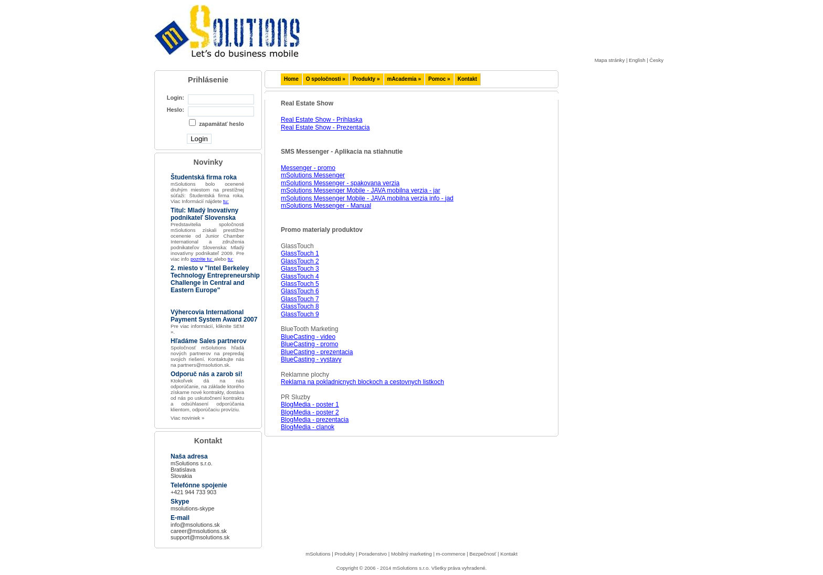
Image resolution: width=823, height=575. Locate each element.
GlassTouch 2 (300, 261)
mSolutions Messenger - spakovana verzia (340, 183)
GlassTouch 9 (300, 314)
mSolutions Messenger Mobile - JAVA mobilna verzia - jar (360, 190)
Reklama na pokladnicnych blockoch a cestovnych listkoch (362, 382)
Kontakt (467, 79)
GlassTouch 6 (300, 291)
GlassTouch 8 (300, 306)
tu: (226, 201)
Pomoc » (439, 79)
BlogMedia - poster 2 (310, 412)
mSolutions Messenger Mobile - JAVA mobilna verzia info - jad (367, 198)
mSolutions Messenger (313, 175)
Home (291, 79)
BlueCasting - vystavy (311, 359)
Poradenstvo (372, 554)
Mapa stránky (610, 60)
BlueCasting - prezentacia (317, 352)
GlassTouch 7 (300, 299)
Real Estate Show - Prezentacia (325, 127)
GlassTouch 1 (300, 253)
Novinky (208, 162)
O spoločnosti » (325, 79)
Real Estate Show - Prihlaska (321, 119)
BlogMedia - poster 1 (310, 404)
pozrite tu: (202, 259)
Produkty (344, 554)
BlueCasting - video (308, 336)
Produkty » (366, 79)
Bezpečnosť (482, 554)
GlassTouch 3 (300, 268)
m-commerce (451, 554)
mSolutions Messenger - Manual (326, 205)
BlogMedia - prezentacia (315, 419)
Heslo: (175, 110)
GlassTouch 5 (300, 284)
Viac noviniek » (187, 418)
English (637, 60)
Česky (656, 60)
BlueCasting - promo (309, 344)
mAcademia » (404, 79)
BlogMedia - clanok (307, 427)
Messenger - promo (308, 168)
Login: (175, 97)
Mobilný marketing (411, 554)
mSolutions (317, 554)
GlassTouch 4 (300, 276)
